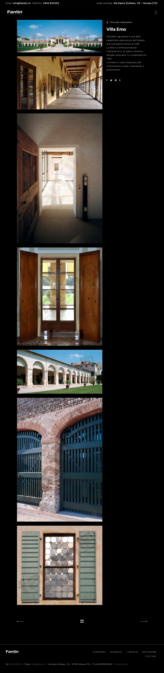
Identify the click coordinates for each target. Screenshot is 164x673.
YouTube (150, 656)
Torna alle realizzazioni (119, 22)
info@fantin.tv (38, 664)
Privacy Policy (121, 664)
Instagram (149, 652)
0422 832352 (15, 664)
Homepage (99, 652)
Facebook (116, 652)
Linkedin (132, 652)
